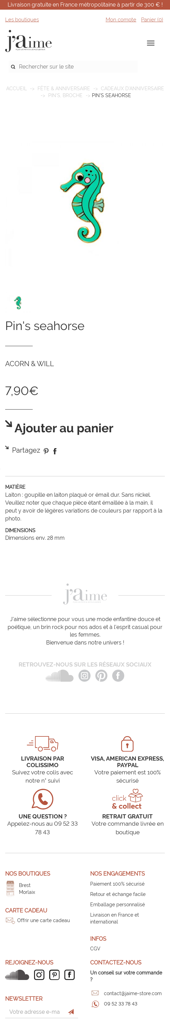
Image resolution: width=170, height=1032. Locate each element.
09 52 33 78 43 (120, 1004)
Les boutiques (22, 20)
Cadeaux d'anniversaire (132, 88)
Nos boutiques (27, 873)
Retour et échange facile (118, 894)
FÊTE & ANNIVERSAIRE (64, 88)
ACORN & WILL (29, 364)
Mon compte (121, 20)
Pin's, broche (65, 95)
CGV (95, 948)
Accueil (16, 88)
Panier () (152, 20)
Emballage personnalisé (117, 904)
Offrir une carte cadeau (43, 920)
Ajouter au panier (63, 428)
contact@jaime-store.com (133, 993)
